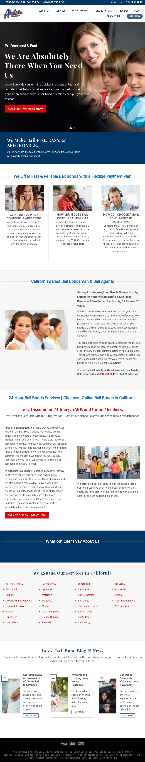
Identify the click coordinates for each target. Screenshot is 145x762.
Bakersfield (12, 589)
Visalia (118, 595)
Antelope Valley (14, 584)
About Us (44, 11)
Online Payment (105, 11)
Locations (80, 10)
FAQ (121, 2)
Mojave (46, 606)
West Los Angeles (124, 600)
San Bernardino (86, 595)
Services (60, 11)
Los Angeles (49, 584)
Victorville (120, 589)
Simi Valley (84, 622)
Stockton (119, 584)
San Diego (83, 600)
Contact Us (113, 16)
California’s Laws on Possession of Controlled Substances (32, 680)
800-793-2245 (107, 374)
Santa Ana (83, 589)
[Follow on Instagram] (129, 2)
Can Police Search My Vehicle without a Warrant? (129, 680)
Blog (137, 11)
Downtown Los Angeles (19, 600)
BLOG (113, 2)
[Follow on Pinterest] (138, 2)
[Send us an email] (135, 2)
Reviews (124, 11)
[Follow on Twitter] (132, 2)
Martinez (47, 595)
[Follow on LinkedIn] (141, 2)
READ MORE (31, 715)
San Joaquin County (89, 606)
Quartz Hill (84, 584)
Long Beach (12, 622)
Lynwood (47, 589)
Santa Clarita (85, 611)
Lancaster (11, 617)
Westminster (121, 606)
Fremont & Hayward (16, 606)
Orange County (50, 617)
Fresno (9, 611)
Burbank (10, 595)
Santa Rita (84, 617)
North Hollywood (51, 611)
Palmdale (47, 622)
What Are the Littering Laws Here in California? (79, 680)
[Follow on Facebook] (126, 2)
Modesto (47, 600)
